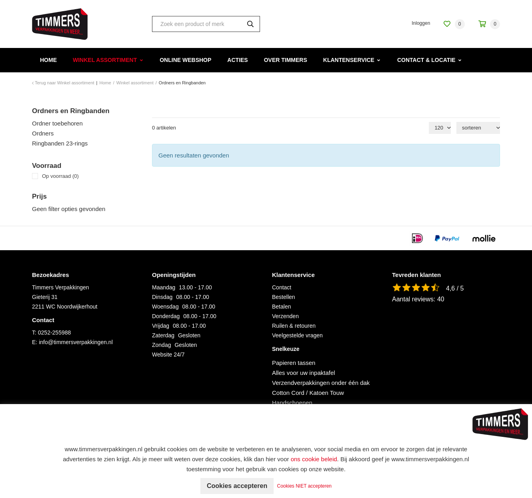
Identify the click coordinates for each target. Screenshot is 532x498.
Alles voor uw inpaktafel (303, 372)
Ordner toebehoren (57, 123)
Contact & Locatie (426, 60)
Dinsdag (162, 297)
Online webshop (185, 60)
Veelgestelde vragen (297, 335)
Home (48, 60)
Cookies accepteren (237, 485)
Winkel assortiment (105, 60)
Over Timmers (285, 60)
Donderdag (166, 316)
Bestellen (283, 297)
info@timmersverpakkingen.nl (76, 342)
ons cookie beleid (314, 459)
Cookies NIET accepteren (304, 486)
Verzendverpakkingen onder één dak (321, 382)
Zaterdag (163, 335)
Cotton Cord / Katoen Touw (308, 392)
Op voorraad (60, 176)
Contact (281, 287)
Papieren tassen (293, 362)
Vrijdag (160, 326)
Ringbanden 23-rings (60, 143)
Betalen (281, 306)
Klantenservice (348, 60)
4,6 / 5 (455, 288)
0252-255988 (54, 332)
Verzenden (285, 316)
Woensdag (165, 306)
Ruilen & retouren (294, 326)
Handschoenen (292, 402)
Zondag (161, 345)
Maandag (163, 287)
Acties (237, 60)
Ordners (43, 133)
